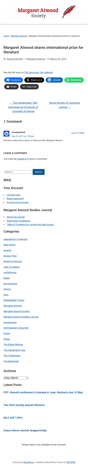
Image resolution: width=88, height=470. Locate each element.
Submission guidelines (18, 220)
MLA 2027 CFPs (13, 417)
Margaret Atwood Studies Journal (21, 316)
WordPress (29, 462)
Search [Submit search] (38, 172)
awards (7, 250)
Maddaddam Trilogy (14, 300)
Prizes (7, 339)
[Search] (18, 172)
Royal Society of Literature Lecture (64, 105)
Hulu (6, 294)
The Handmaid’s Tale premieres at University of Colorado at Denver (23, 107)
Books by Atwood (13, 261)
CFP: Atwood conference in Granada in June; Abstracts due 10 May (43, 392)
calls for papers (12, 267)
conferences (10, 272)
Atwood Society (15, 59)
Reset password (15, 198)
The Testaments (12, 355)
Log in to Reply (77, 133)
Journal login (13, 194)
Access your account (17, 202)
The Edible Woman (13, 344)
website (38, 72)
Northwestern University (16, 328)
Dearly (7, 278)
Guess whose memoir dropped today (25, 430)
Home (6, 36)
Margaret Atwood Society (17, 311)
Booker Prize (10, 256)
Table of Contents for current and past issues (30, 224)
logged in (22, 159)
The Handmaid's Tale (14, 350)
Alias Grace (9, 244)
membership (10, 322)
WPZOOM (70, 462)
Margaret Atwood (19, 36)
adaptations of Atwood (15, 239)
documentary (10, 283)
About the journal (16, 217)
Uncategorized (11, 361)
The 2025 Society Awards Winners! (24, 405)
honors (7, 289)
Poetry (7, 333)
